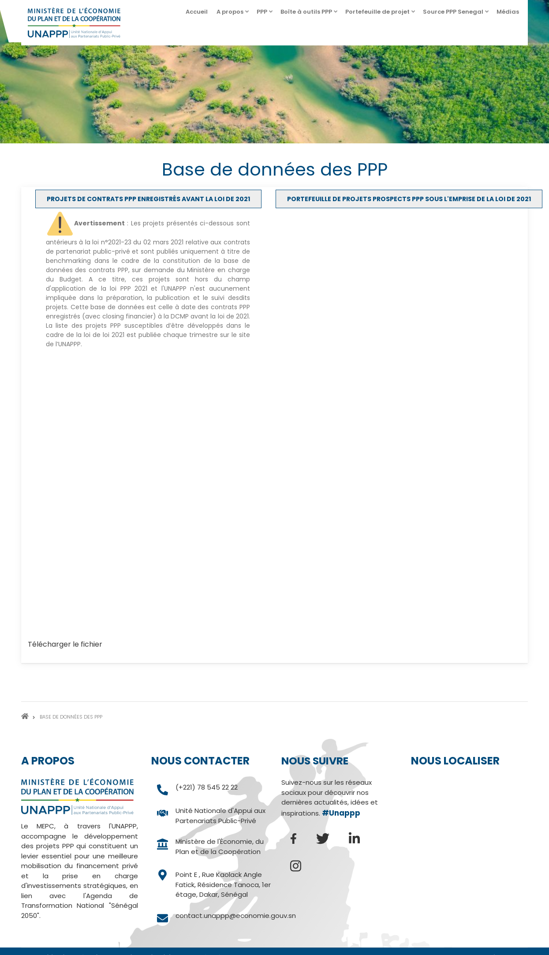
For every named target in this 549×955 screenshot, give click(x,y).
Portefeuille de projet (380, 14)
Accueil (197, 11)
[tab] (148, 199)
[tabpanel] (274, 433)
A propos (233, 14)
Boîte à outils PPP (309, 14)
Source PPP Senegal (456, 14)
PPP (265, 14)
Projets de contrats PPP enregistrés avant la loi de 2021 (148, 199)
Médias (511, 14)
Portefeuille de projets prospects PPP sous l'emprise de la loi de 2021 (409, 199)
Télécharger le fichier (65, 644)
